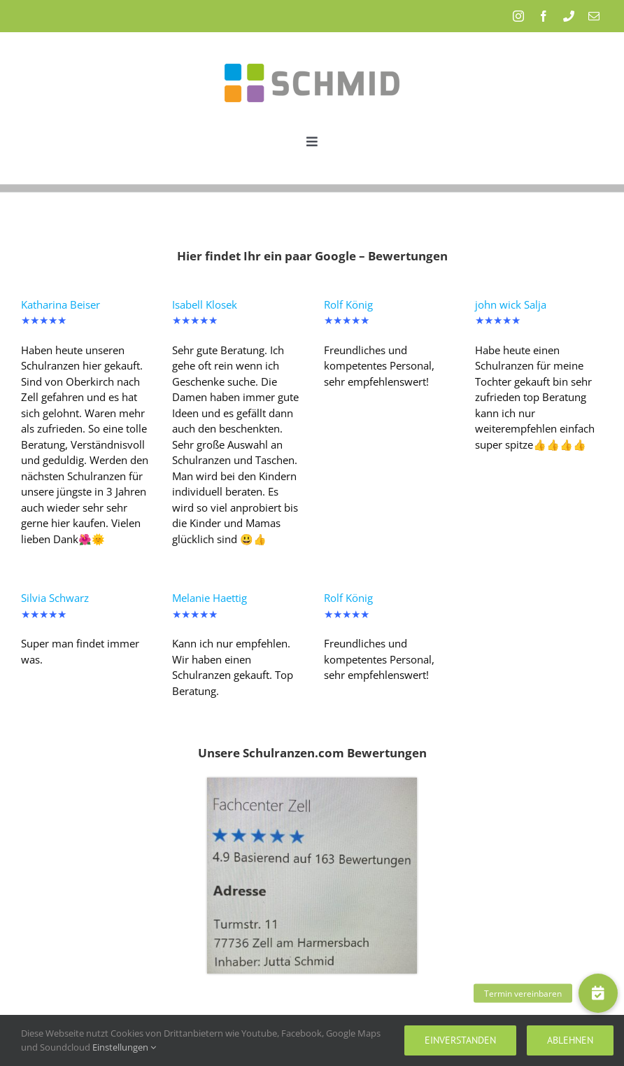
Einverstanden (460, 1040)
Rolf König (348, 304)
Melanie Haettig (209, 598)
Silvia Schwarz (55, 598)
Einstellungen (124, 1047)
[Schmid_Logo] (312, 51)
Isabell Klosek (204, 304)
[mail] (594, 16)
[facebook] (543, 16)
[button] (598, 993)
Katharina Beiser (60, 304)
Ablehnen (570, 1040)
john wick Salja (510, 304)
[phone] (568, 16)
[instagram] (518, 16)
